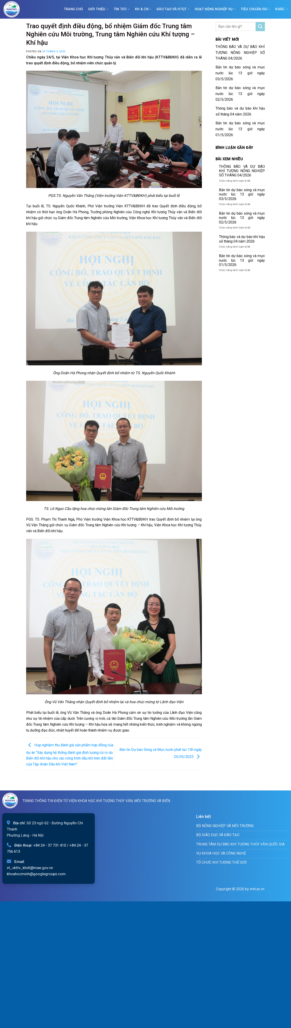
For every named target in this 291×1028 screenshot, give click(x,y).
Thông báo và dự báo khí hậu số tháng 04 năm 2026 (240, 111)
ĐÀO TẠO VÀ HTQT (173, 9)
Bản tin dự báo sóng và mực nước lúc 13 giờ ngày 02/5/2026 (240, 94)
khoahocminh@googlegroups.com (36, 874)
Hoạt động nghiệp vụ (215, 9)
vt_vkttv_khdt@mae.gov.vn (30, 867)
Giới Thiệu (98, 9)
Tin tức (122, 9)
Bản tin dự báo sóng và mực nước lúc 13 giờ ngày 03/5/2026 (240, 73)
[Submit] (260, 26)
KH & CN (143, 9)
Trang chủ (73, 9)
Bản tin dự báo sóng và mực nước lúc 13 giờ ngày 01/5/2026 (240, 129)
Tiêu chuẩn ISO (255, 9)
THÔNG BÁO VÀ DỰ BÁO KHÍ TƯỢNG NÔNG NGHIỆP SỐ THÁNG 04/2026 (240, 53)
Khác (281, 9)
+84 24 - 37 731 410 (49, 845)
